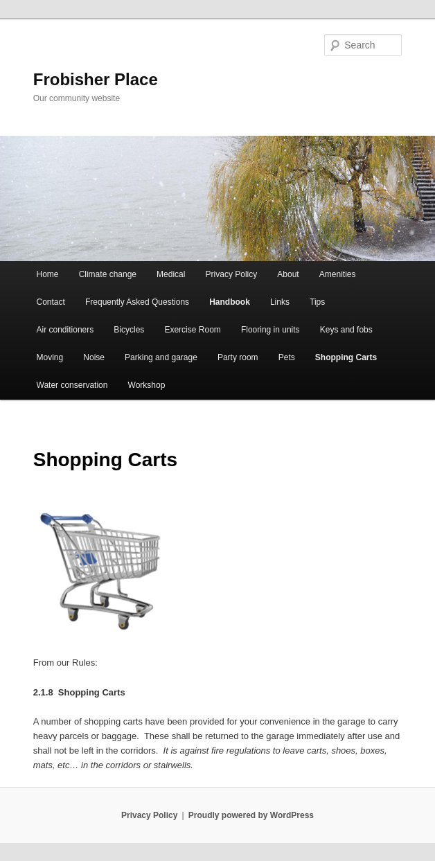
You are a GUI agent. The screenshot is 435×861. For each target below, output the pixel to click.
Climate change (107, 274)
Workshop (147, 385)
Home (48, 274)
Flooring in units (270, 330)
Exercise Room (192, 330)
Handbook (229, 302)
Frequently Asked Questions (137, 302)
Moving (50, 357)
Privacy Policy (232, 274)
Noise (94, 357)
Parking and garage (161, 357)
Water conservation (72, 385)
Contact (51, 302)
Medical (171, 274)
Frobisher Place (95, 79)
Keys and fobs (346, 330)
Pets (286, 357)
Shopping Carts (346, 357)
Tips (317, 302)
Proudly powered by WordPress (251, 815)
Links (280, 302)
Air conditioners (65, 330)
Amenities (337, 274)
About (288, 274)
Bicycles (129, 330)
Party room (238, 357)
